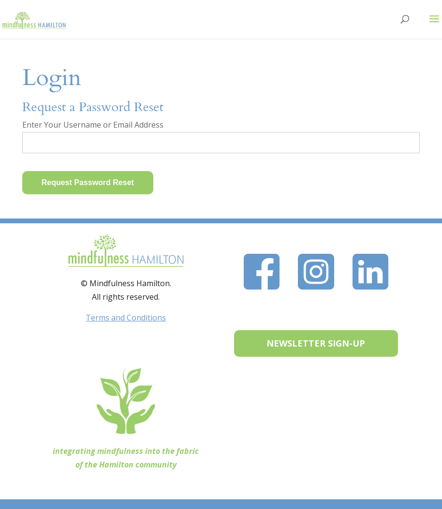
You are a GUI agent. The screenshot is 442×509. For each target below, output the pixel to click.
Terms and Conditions (126, 317)
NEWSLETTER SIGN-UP (315, 343)
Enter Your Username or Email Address (92, 124)
